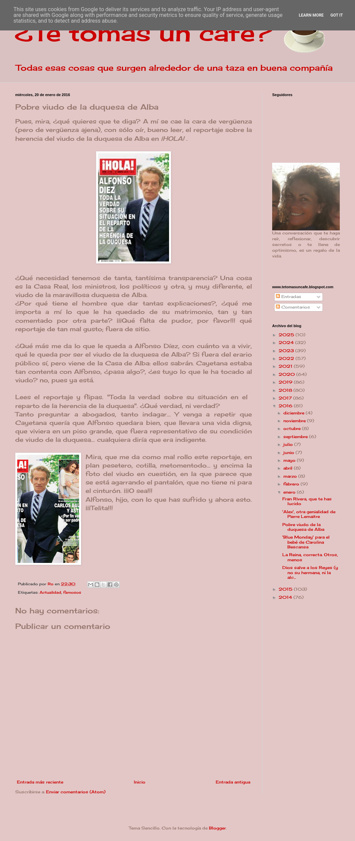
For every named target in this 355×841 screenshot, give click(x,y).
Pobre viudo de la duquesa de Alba (303, 527)
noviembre (295, 420)
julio (288, 444)
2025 (287, 334)
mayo (290, 460)
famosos (72, 592)
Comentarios (293, 307)
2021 (286, 366)
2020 (287, 374)
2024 (287, 342)
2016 (286, 405)
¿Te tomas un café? (144, 32)
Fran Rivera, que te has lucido (307, 501)
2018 (286, 390)
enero (290, 492)
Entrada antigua (233, 782)
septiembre (296, 436)
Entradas (288, 296)
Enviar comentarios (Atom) (75, 791)
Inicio (139, 782)
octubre (292, 428)
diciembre (294, 412)
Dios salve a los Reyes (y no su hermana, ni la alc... (310, 572)
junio (289, 452)
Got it (336, 15)
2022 (287, 358)
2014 (286, 597)
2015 (286, 589)
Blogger (217, 828)
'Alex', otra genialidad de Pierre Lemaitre (308, 514)
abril (288, 468)
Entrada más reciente (40, 782)
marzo (290, 476)
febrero (292, 483)
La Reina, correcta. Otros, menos (310, 557)
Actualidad (50, 592)
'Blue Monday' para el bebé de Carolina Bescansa (306, 542)
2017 (286, 398)
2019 (286, 382)
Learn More (311, 15)
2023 (287, 350)
